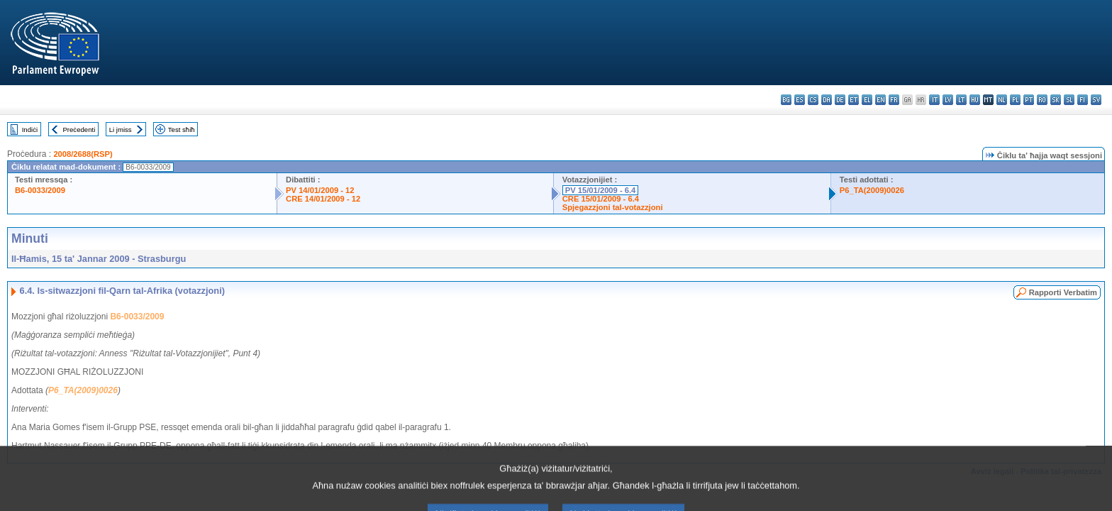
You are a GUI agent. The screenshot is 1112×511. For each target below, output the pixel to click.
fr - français (894, 99)
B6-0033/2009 (40, 190)
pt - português (1028, 99)
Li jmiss (120, 129)
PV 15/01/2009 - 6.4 (600, 190)
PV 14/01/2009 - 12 (320, 190)
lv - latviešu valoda (948, 99)
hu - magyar (974, 99)
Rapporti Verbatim (1063, 292)
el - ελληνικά (867, 99)
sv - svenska (1096, 99)
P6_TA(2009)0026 (872, 190)
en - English (880, 99)
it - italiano (934, 99)
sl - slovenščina (1069, 99)
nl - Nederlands (1001, 99)
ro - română (1042, 99)
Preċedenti (78, 129)
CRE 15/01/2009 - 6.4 (600, 198)
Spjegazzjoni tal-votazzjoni (612, 207)
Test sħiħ (181, 129)
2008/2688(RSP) (82, 154)
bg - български (786, 99)
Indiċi (30, 129)
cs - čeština (813, 99)
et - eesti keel (853, 99)
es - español (799, 99)
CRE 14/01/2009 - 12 (323, 198)
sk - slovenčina (1055, 99)
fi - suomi (1082, 99)
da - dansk (826, 99)
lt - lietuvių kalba (961, 99)
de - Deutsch (840, 99)
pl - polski (1015, 99)
